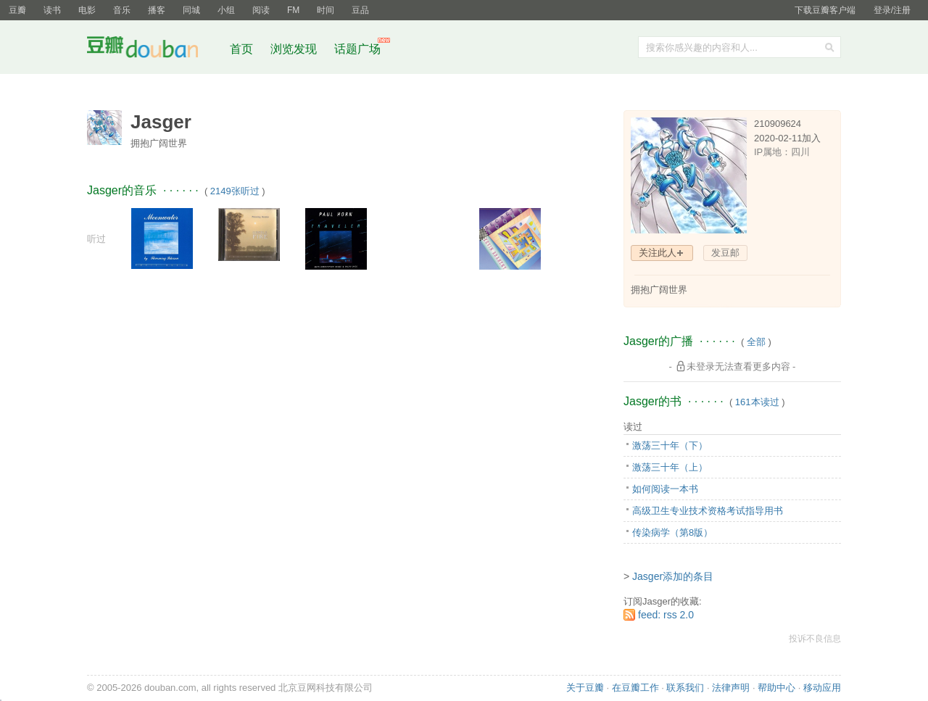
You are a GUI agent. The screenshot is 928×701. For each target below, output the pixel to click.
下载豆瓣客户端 (825, 10)
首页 (241, 49)
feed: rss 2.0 (666, 615)
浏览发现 (295, 49)
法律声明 (731, 687)
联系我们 (685, 687)
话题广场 (357, 49)
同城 (191, 10)
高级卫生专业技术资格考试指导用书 (707, 510)
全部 (756, 341)
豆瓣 (17, 10)
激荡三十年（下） (670, 445)
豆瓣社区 (153, 49)
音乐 (121, 10)
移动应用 (822, 687)
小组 (226, 10)
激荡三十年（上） (670, 467)
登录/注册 (892, 10)
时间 (325, 10)
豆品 (360, 10)
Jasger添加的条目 (672, 576)
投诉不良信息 (815, 639)
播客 (156, 10)
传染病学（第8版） (672, 532)
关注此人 (657, 252)
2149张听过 (235, 191)
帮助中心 (776, 687)
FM (293, 10)
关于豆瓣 (585, 687)
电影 (87, 10)
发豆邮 (725, 252)
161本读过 (757, 402)
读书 (52, 10)
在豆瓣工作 (635, 687)
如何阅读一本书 (665, 489)
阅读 (261, 10)
